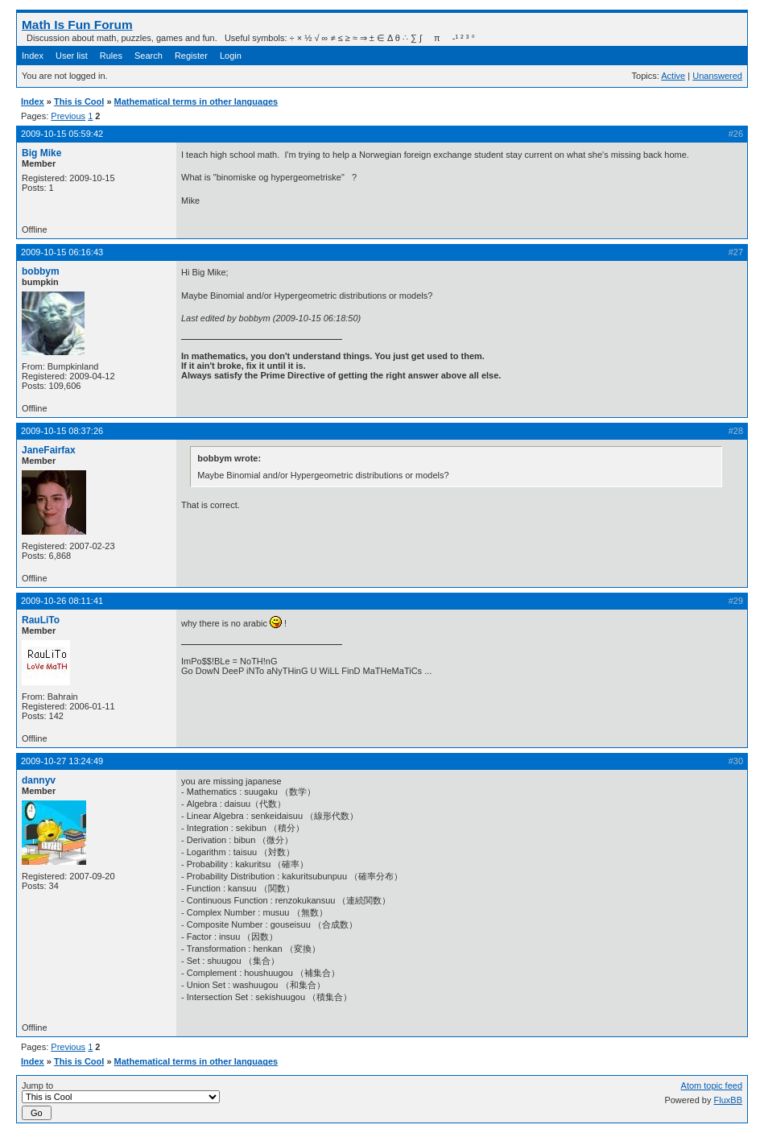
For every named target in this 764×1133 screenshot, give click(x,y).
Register (191, 55)
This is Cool (79, 101)
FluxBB (728, 1100)
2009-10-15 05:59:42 (62, 134)
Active (673, 76)
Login (231, 55)
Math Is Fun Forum (77, 24)
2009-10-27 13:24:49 (62, 761)
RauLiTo (41, 620)
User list (72, 55)
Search (148, 55)
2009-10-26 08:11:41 (62, 601)
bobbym (41, 271)
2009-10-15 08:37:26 (62, 431)
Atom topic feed (711, 1085)
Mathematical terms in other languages (196, 101)
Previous (68, 116)
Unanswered (717, 76)
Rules (111, 55)
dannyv (39, 780)
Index (32, 55)
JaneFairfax (49, 450)
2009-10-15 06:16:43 (62, 252)
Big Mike (41, 153)
